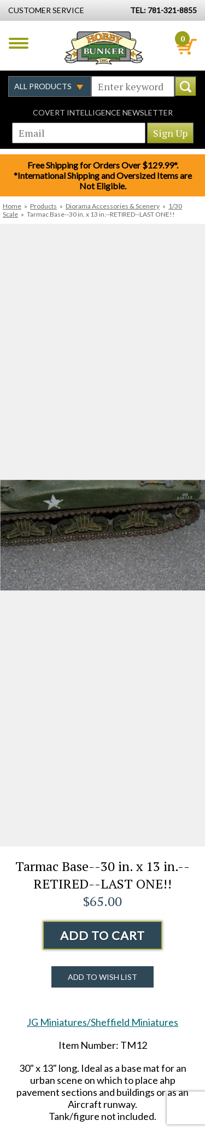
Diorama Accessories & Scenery (113, 206)
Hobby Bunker (103, 47)
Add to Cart (102, 935)
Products (43, 206)
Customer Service (46, 10)
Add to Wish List (102, 977)
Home (12, 206)
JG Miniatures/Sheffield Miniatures (102, 1022)
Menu (18, 43)
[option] (102, 535)
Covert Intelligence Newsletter (103, 112)
